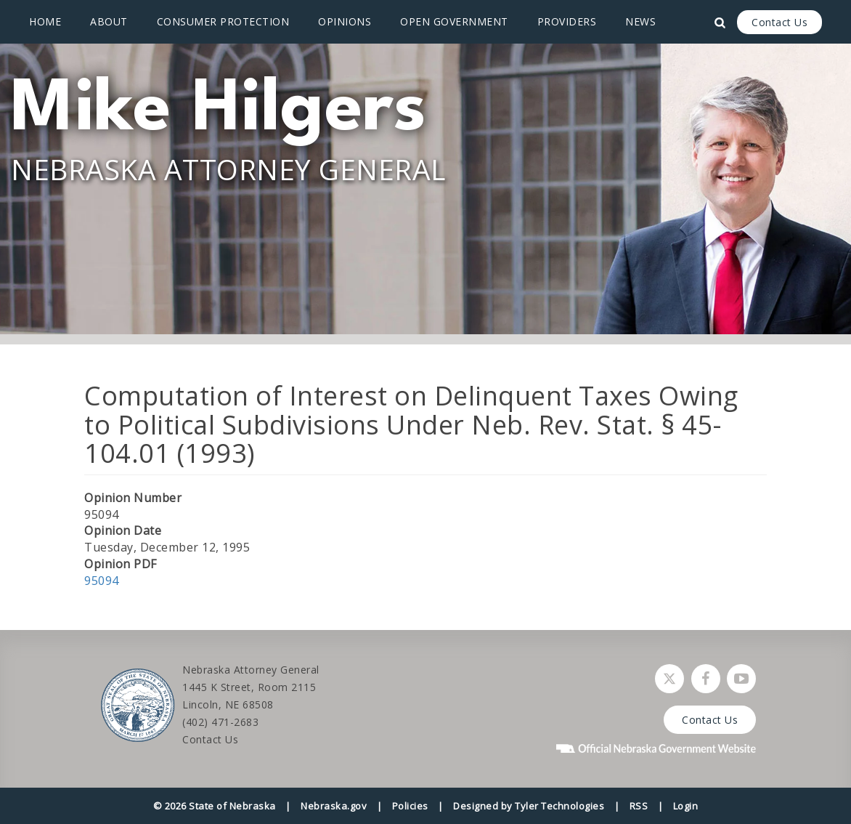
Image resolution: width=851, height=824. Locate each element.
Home (45, 21)
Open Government (454, 21)
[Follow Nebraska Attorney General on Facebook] (705, 678)
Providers (567, 21)
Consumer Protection (223, 21)
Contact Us (779, 22)
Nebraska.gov (334, 805)
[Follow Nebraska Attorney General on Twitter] (669, 678)
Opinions (344, 21)
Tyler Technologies (559, 805)
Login (686, 805)
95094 (101, 581)
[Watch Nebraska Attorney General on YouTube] (741, 678)
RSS (639, 805)
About (109, 21)
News (640, 21)
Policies (410, 805)
